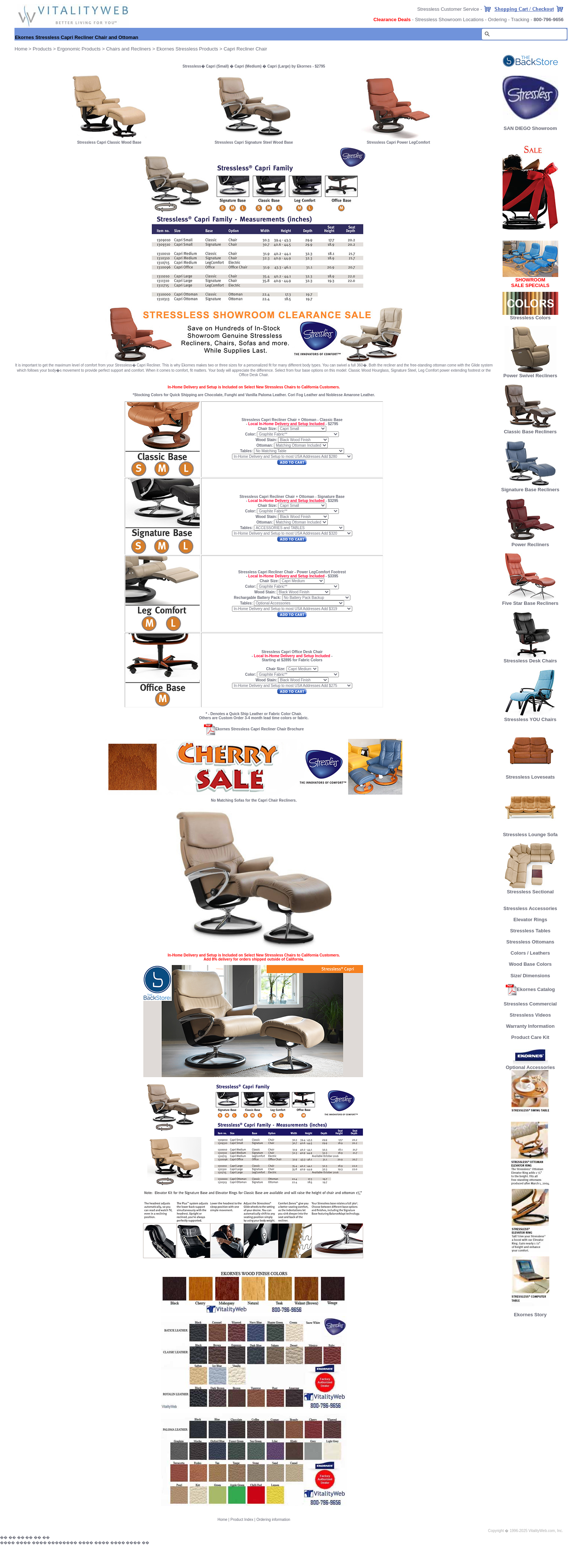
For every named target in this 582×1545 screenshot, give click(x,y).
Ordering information (273, 1520)
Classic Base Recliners (530, 429)
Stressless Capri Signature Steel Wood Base (254, 142)
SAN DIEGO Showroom (530, 128)
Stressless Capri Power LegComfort (398, 142)
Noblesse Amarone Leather (350, 395)
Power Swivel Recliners (530, 375)
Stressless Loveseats (530, 775)
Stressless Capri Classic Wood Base (109, 142)
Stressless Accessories (530, 908)
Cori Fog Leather (302, 395)
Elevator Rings (530, 919)
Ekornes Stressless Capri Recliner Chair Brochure (254, 729)
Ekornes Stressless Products (187, 49)
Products (42, 49)
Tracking (520, 19)
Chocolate (213, 395)
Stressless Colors (530, 317)
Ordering (497, 19)
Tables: (246, 451)
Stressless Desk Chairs (530, 658)
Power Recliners (530, 542)
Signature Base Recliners (530, 487)
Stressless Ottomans (530, 942)
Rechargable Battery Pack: (258, 598)
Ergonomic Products (79, 49)
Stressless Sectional (530, 889)
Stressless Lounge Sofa (530, 832)
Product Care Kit (530, 1037)
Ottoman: (264, 445)
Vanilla (251, 395)
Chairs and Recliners (128, 49)
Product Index (242, 1520)
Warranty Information (530, 1026)
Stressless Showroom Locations (449, 19)
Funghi (231, 395)
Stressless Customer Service (448, 9)
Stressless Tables (530, 930)
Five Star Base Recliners (530, 601)
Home (223, 1520)
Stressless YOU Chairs (530, 717)
